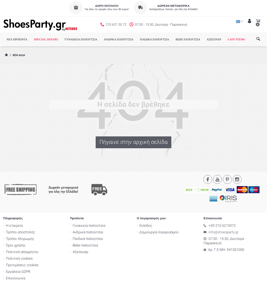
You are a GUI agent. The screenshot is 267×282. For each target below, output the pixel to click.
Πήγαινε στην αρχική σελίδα (133, 142)
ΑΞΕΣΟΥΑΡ (214, 39)
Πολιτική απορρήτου (22, 234)
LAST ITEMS (236, 39)
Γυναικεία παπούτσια (89, 208)
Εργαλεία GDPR (18, 254)
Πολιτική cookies (19, 241)
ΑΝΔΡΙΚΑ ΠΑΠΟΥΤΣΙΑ (119, 39)
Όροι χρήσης (16, 228)
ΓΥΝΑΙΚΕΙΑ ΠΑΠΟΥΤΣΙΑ (81, 39)
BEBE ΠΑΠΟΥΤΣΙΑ (188, 39)
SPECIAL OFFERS (46, 39)
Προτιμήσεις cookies (22, 247)
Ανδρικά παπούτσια (88, 214)
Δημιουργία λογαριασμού (159, 214)
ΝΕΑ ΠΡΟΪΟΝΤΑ (17, 39)
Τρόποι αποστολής (20, 214)
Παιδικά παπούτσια (88, 221)
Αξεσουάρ (80, 234)
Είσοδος (146, 208)
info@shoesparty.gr (224, 214)
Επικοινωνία (15, 261)
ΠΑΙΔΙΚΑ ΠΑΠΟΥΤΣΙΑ (154, 39)
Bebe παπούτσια (85, 228)
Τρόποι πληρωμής (20, 221)
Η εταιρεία (14, 208)
